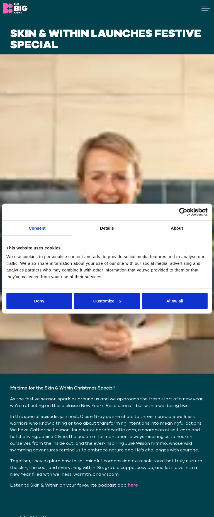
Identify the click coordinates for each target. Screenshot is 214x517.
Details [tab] (107, 227)
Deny (39, 301)
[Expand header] (205, 8)
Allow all (174, 301)
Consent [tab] (37, 227)
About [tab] (177, 227)
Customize (107, 301)
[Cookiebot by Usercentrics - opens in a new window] (183, 212)
